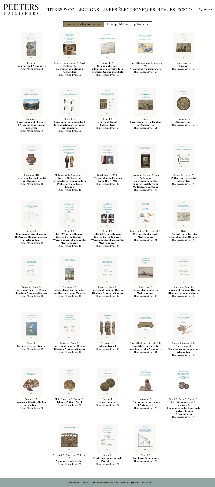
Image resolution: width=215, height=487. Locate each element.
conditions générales (130, 482)
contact (86, 482)
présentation (141, 24)
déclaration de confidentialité (105, 482)
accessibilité (147, 482)
